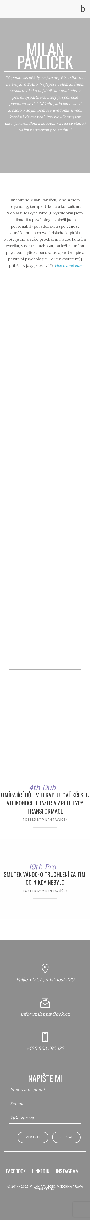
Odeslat (66, 1137)
